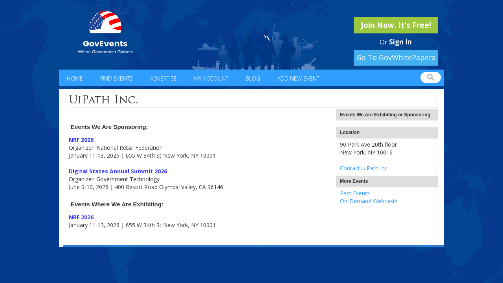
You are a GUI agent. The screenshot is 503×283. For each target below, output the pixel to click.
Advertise (163, 78)
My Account (211, 78)
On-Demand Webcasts (369, 201)
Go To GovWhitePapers (395, 57)
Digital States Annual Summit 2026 (118, 171)
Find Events (116, 78)
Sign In (400, 41)
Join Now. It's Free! (396, 25)
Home (75, 78)
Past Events (355, 193)
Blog (253, 78)
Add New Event (298, 78)
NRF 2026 (81, 139)
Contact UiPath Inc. (364, 168)
